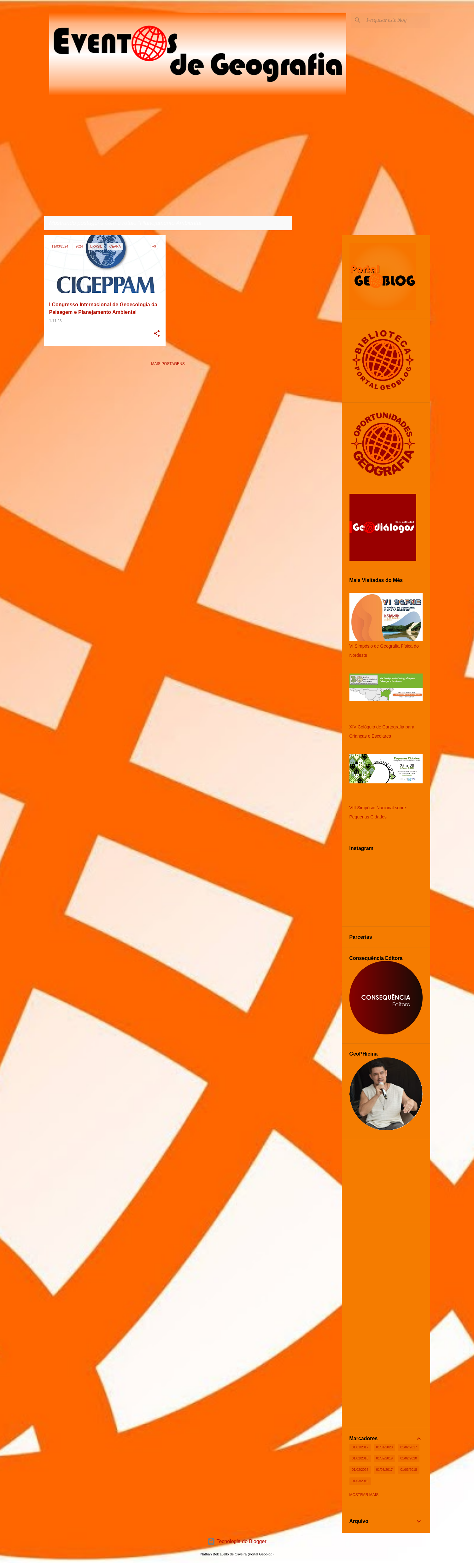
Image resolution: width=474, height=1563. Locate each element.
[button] (157, 334)
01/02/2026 (360, 1469)
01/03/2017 (384, 1469)
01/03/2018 (409, 1469)
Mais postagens (167, 364)
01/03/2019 (360, 1481)
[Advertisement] (168, 415)
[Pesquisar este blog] (397, 20)
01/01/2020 (384, 1447)
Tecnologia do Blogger (237, 1541)
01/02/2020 (409, 1458)
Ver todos (276, 223)
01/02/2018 (360, 1458)
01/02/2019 (384, 1458)
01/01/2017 (360, 1447)
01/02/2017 (409, 1447)
